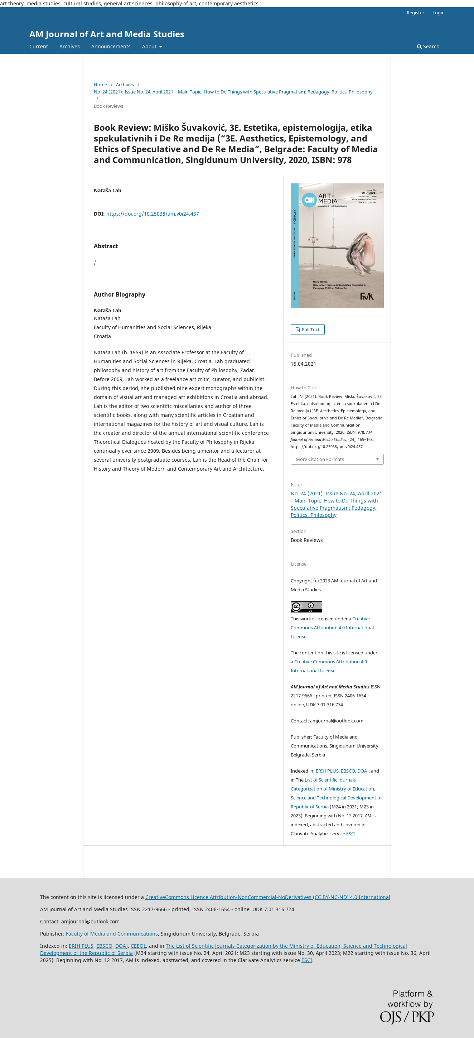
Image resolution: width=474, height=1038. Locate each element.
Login (438, 12)
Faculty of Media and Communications (112, 933)
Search (428, 46)
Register (415, 12)
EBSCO (348, 771)
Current (38, 46)
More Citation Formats (320, 459)
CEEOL (138, 945)
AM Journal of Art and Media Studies (106, 34)
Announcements (111, 46)
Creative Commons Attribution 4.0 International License (332, 627)
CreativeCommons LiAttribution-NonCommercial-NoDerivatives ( (246, 897)
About (150, 46)
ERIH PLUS (327, 771)
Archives (69, 46)
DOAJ (363, 771)
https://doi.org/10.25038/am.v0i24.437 (152, 213)
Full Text (310, 329)
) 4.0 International (368, 897)
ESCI (351, 833)
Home (100, 84)
